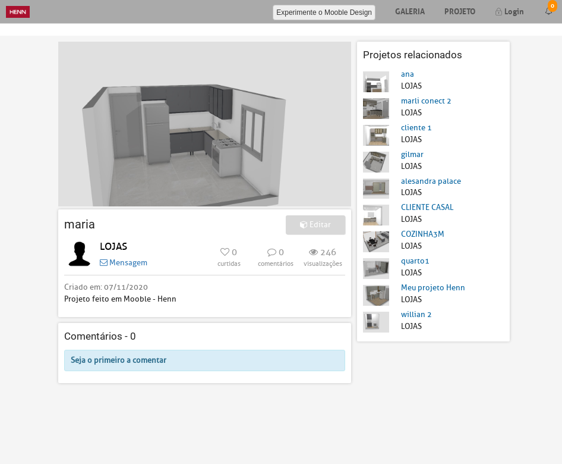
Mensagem (123, 263)
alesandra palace (431, 181)
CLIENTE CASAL (427, 207)
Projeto (459, 10)
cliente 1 (416, 128)
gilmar (412, 154)
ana (407, 74)
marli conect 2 (426, 101)
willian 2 (416, 314)
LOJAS (113, 246)
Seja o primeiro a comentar (118, 360)
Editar (315, 225)
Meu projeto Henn (433, 288)
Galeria (410, 10)
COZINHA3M (422, 234)
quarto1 (415, 261)
